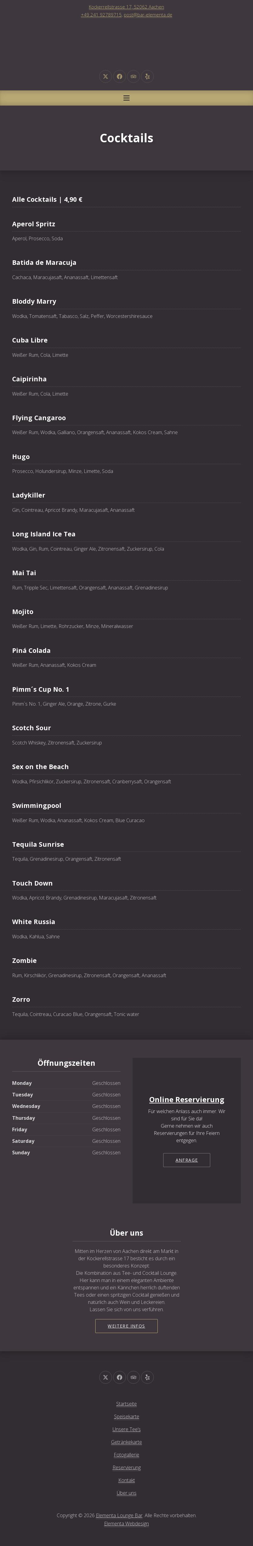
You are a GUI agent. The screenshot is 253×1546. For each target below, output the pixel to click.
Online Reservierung (186, 1099)
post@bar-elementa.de (148, 15)
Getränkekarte (126, 1442)
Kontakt (126, 1480)
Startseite (126, 1403)
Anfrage (187, 1160)
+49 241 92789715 (101, 15)
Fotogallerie (126, 1454)
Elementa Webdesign (126, 1523)
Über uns (127, 1493)
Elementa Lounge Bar (119, 1515)
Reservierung (127, 1467)
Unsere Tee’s (127, 1429)
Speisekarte (126, 1416)
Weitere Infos (126, 1326)
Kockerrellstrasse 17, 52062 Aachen (126, 7)
